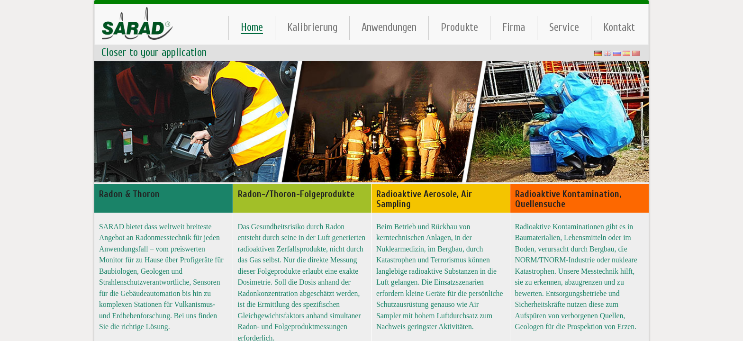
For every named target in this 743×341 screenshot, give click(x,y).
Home (252, 27)
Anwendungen (389, 27)
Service (564, 27)
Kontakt (619, 27)
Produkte (459, 27)
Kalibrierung (312, 27)
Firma (513, 27)
